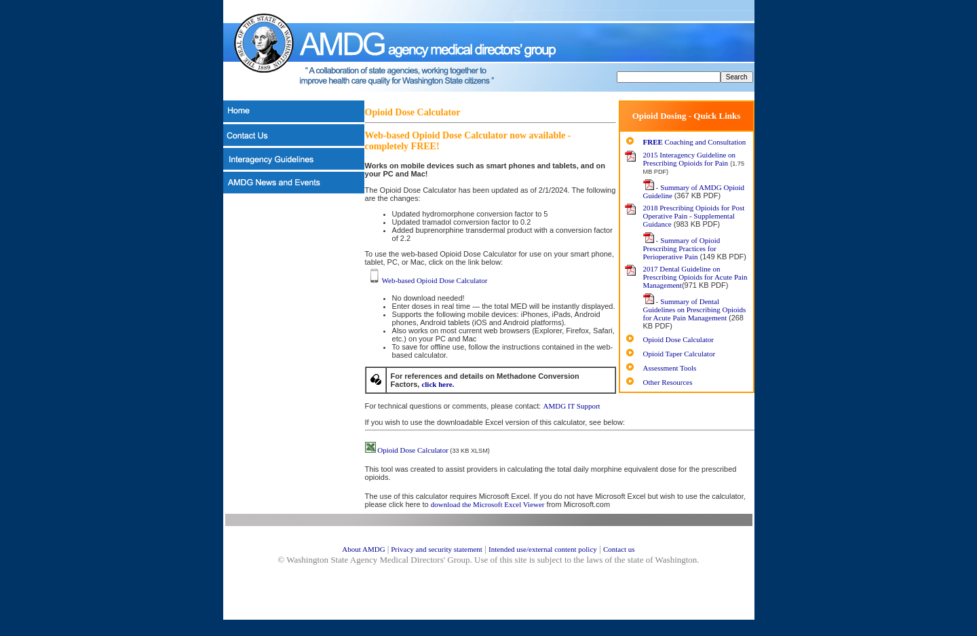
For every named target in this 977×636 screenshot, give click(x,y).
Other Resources (668, 382)
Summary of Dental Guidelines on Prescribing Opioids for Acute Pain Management (694, 309)
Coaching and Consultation (694, 142)
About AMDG (363, 549)
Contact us (619, 549)
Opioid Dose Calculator (678, 339)
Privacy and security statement (435, 549)
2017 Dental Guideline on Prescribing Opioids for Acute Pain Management (695, 277)
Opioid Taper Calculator (679, 354)
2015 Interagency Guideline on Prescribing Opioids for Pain (689, 159)
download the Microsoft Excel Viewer (488, 504)
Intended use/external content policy (542, 549)
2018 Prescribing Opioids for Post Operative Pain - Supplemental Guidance (694, 216)
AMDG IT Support (571, 406)
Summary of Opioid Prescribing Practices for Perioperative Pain (682, 248)
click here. (437, 384)
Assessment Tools (670, 368)
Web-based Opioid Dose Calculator (427, 280)
